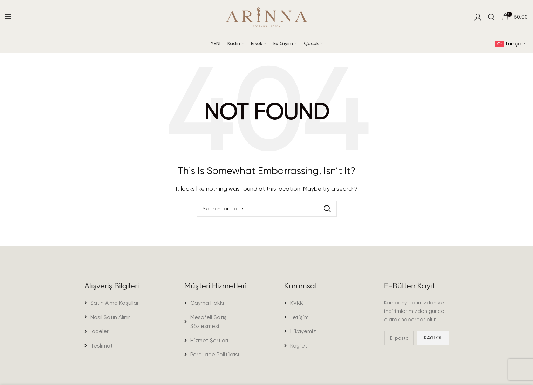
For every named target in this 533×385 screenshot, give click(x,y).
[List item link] (116, 305)
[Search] (491, 17)
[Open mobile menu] (8, 17)
